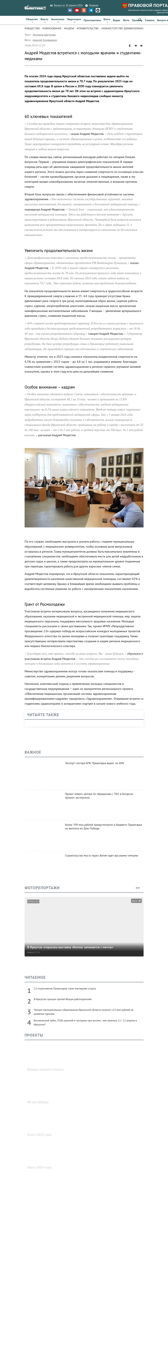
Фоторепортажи (42, 887)
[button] (140, 20)
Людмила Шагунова (44, 34)
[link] (32, 20)
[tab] (33, 28)
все (140, 888)
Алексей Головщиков (45, 40)
